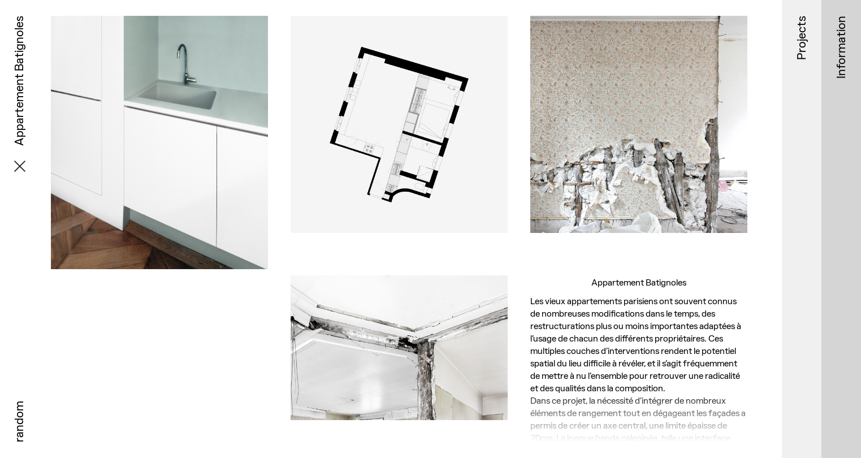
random (18, 421)
